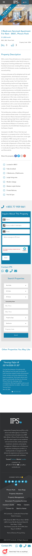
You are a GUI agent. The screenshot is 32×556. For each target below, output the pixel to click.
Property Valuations (16, 493)
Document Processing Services (16, 501)
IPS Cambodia (8, 513)
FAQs (19, 505)
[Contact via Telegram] (6, 270)
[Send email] (15, 270)
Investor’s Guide (8, 505)
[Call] (11, 270)
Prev (2, 15)
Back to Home (21, 508)
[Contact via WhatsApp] (2, 270)
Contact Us (10, 508)
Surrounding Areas (9, 301)
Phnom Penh (15, 437)
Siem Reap (25, 437)
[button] (3, 2)
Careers (26, 505)
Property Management (16, 497)
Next (29, 15)
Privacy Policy (21, 533)
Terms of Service (11, 533)
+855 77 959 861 (13, 207)
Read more (25, 385)
